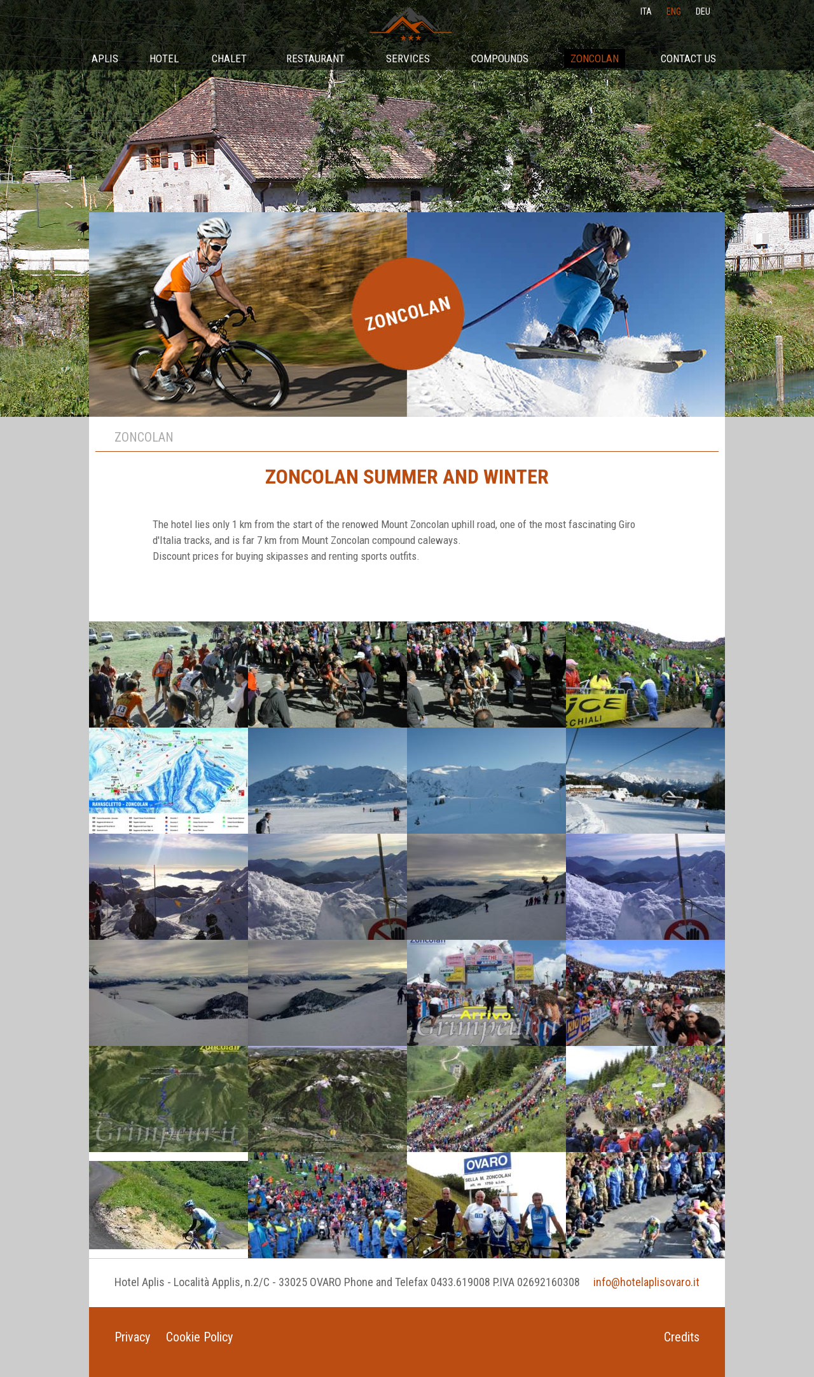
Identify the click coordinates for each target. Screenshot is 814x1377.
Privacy (132, 1337)
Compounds (499, 58)
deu (703, 11)
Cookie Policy (199, 1337)
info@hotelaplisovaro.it (646, 1282)
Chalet (229, 58)
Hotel (164, 58)
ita (646, 11)
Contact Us (688, 58)
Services (408, 58)
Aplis (105, 58)
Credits (682, 1337)
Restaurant (315, 58)
